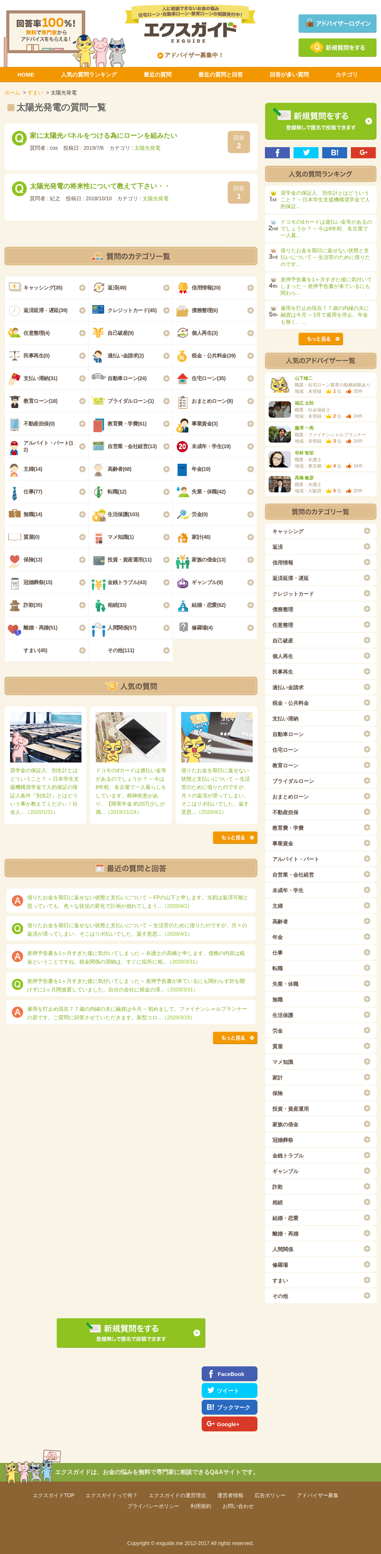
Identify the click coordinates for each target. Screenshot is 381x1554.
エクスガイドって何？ (112, 1495)
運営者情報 (230, 1495)
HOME (25, 74)
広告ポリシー (270, 1495)
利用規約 (200, 1506)
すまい (35, 92)
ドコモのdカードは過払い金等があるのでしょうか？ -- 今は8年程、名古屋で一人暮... (326, 228)
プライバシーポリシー (153, 1506)
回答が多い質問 (289, 74)
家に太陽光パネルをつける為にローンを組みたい (103, 135)
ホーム (12, 92)
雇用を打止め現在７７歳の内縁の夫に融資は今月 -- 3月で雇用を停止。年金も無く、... (325, 314)
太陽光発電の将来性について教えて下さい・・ (100, 186)
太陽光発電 (147, 148)
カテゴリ (347, 74)
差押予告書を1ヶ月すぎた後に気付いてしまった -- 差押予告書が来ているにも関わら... (326, 286)
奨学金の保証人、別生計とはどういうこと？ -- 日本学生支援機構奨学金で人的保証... (325, 199)
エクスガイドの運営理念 (177, 1495)
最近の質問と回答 (220, 74)
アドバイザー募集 (318, 1495)
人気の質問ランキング (89, 74)
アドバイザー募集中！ (190, 55)
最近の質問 (158, 74)
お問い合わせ (238, 1506)
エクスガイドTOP (54, 1495)
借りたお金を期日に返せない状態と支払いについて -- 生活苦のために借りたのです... (325, 257)
